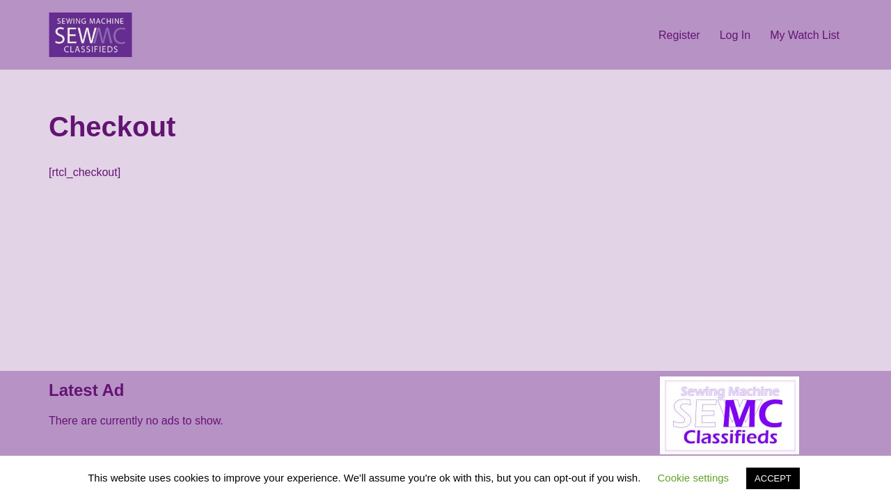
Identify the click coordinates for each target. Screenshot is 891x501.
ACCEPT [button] (773, 478)
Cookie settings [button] (694, 478)
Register (679, 35)
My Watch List (804, 35)
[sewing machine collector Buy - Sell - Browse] (90, 35)
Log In (735, 35)
